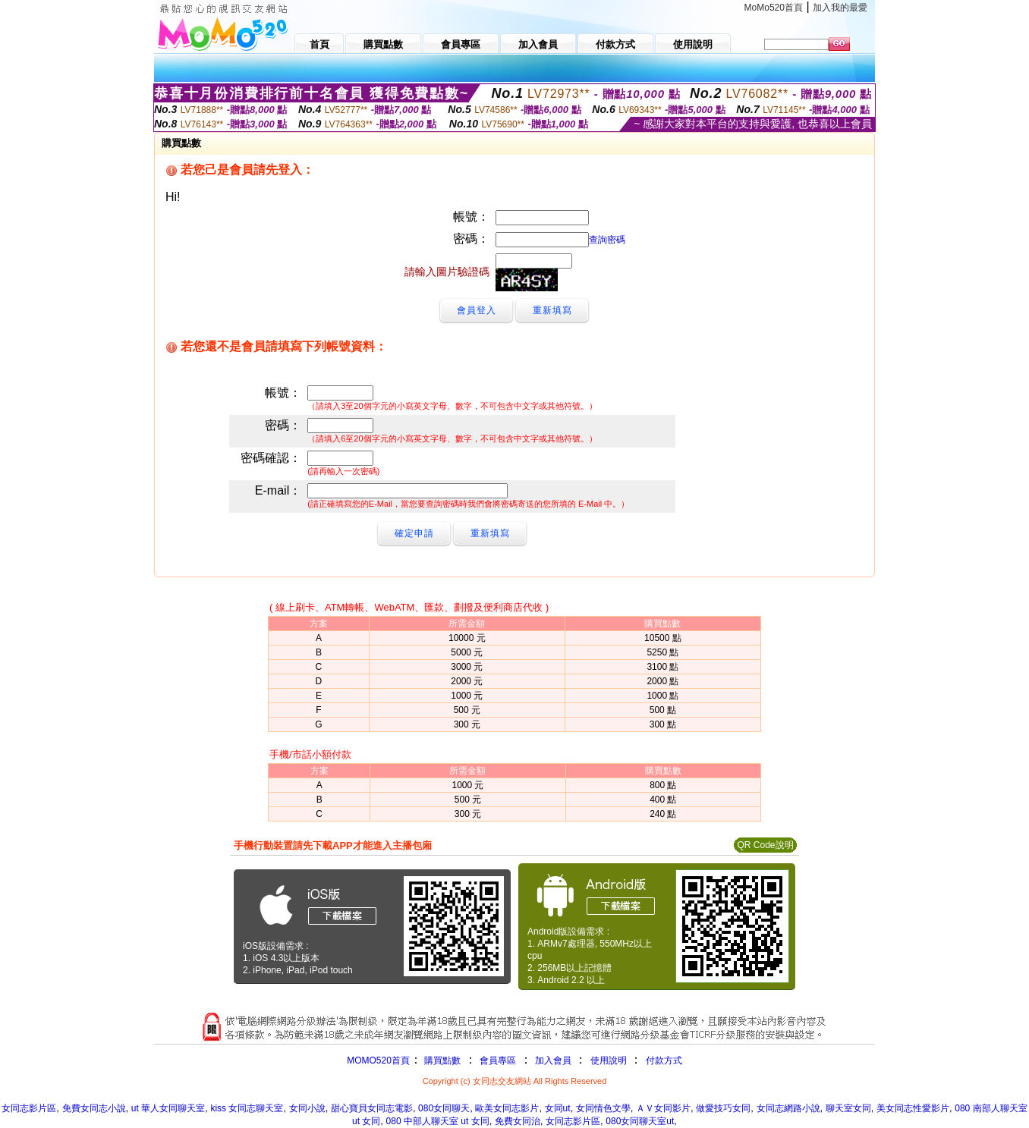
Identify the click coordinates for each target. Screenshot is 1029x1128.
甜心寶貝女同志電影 (372, 1108)
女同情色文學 (603, 1108)
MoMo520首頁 (773, 7)
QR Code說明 (765, 845)
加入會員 (553, 1060)
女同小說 (307, 1108)
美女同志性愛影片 (912, 1108)
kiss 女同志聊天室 (246, 1108)
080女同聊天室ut (640, 1121)
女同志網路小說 (788, 1108)
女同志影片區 (29, 1108)
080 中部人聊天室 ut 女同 (437, 1121)
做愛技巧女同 (723, 1108)
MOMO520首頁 (378, 1060)
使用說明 (608, 1060)
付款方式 (664, 1060)
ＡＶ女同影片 (663, 1108)
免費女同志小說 (94, 1108)
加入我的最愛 (840, 7)
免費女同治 (517, 1121)
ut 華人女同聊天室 (168, 1108)
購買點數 (441, 1060)
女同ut (558, 1108)
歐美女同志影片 (507, 1108)
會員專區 (498, 1060)
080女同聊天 (444, 1108)
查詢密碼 (607, 239)
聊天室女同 (848, 1108)
